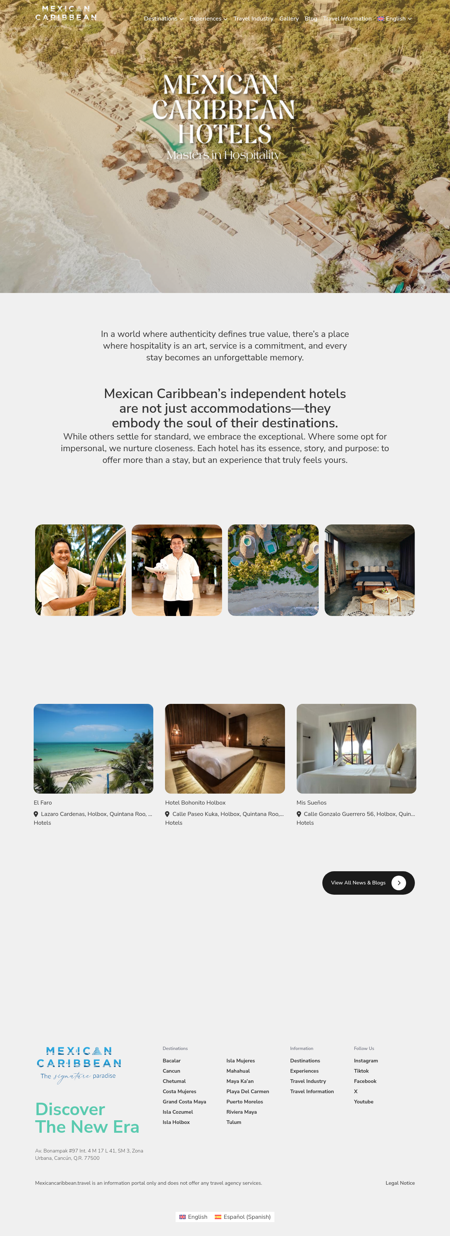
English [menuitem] (197, 1217)
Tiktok (361, 1071)
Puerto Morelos (244, 1101)
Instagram (366, 1060)
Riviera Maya (241, 1112)
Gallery (289, 19)
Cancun (171, 1071)
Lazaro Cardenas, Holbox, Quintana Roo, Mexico (97, 814)
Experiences (205, 19)
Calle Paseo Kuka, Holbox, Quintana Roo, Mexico (228, 814)
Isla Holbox (176, 1122)
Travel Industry (253, 19)
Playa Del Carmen (247, 1091)
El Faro (43, 803)
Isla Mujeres (240, 1060)
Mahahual (238, 1071)
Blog (311, 19)
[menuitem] (395, 18)
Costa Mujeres (179, 1091)
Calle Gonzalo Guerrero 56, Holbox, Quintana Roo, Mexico (360, 814)
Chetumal (174, 1081)
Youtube (364, 1101)
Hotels (42, 823)
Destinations (161, 19)
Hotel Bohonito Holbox (195, 803)
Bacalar (172, 1060)
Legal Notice (400, 1183)
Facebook (365, 1081)
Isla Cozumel (178, 1112)
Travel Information (347, 19)
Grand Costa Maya (184, 1101)
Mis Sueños (312, 803)
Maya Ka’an (240, 1081)
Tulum (233, 1122)
